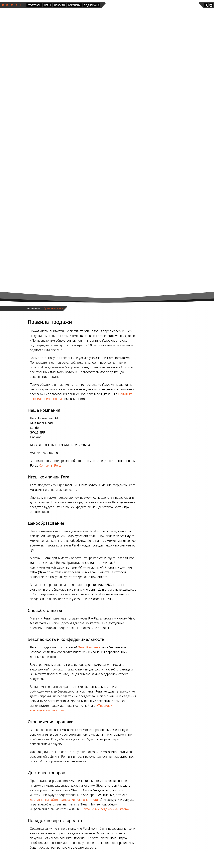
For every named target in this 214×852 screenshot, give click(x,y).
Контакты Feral (50, 465)
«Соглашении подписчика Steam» (104, 809)
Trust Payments (89, 647)
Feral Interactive (11, 5)
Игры (47, 5)
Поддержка (91, 5)
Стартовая (34, 5)
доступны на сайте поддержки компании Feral (64, 799)
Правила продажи (53, 308)
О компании (33, 308)
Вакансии (74, 5)
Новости (59, 5)
